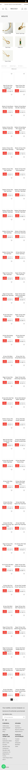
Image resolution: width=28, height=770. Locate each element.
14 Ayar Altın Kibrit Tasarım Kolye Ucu (7, 607)
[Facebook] (3, 720)
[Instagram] (6, 720)
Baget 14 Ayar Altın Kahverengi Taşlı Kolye (20, 377)
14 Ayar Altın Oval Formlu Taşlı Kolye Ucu (7, 586)
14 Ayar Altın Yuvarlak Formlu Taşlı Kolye (7, 461)
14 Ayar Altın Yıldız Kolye (7, 482)
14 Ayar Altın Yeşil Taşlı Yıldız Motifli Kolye (7, 398)
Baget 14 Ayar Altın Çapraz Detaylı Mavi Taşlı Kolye (20, 294)
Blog (4, 731)
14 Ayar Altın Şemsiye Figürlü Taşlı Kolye (20, 398)
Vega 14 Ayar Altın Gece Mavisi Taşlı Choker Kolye (7, 86)
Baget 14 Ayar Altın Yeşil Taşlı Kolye (20, 273)
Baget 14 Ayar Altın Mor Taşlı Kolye (8, 377)
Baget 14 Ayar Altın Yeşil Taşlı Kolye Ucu (8, 627)
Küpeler (17, 740)
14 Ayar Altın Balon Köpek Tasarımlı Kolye (7, 357)
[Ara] (6, 9)
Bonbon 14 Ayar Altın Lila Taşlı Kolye (8, 252)
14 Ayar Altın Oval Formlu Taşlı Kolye (20, 252)
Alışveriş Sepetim (19, 729)
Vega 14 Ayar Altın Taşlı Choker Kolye (20, 86)
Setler (16, 746)
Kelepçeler (18, 742)
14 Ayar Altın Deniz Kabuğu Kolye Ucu (20, 648)
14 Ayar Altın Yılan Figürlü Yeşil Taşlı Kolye (20, 502)
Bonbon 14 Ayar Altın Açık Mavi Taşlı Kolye (8, 127)
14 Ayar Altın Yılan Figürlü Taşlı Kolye (7, 502)
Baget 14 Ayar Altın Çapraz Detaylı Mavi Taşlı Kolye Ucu (8, 648)
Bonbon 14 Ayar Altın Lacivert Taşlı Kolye (8, 419)
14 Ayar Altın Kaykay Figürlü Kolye (8, 336)
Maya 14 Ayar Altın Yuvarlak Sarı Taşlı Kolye (7, 440)
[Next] (16, 699)
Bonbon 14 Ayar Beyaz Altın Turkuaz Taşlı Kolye (20, 127)
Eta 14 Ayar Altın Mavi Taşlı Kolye (7, 565)
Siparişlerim (18, 727)
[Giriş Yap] (22, 9)
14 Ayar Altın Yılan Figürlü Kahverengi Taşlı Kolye (8, 523)
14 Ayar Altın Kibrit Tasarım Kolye (20, 461)
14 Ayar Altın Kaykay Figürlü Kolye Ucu (20, 669)
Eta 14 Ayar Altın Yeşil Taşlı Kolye (20, 544)
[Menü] (3, 9)
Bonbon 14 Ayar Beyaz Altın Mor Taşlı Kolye (20, 107)
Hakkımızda (6, 726)
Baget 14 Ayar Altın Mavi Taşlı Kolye (8, 273)
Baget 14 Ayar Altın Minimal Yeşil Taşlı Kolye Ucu (20, 627)
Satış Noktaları (6, 727)
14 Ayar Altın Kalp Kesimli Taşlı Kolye (20, 419)
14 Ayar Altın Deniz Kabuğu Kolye (7, 315)
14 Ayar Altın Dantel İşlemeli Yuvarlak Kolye (20, 440)
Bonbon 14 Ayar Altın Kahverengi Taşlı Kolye (7, 148)
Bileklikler (17, 744)
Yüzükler (17, 739)
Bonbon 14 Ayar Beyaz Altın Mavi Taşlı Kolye (7, 107)
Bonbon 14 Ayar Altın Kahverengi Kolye (20, 169)
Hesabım (17, 726)
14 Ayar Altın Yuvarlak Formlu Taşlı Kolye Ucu (20, 586)
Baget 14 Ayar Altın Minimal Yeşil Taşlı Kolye (8, 294)
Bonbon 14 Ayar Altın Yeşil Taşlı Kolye (20, 148)
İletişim (4, 729)
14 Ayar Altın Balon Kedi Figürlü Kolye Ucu (7, 690)
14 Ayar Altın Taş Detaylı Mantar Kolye (20, 357)
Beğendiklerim (19, 731)
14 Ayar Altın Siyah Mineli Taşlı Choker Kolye (20, 482)
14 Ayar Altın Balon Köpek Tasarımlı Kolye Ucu (20, 690)
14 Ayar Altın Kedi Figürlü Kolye (20, 336)
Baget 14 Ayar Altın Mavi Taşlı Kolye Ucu (20, 607)
